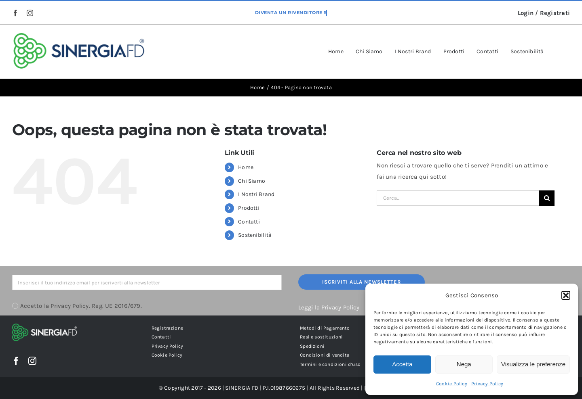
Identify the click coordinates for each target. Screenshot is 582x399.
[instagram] (30, 13)
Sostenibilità (255, 235)
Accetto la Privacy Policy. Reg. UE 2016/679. (81, 305)
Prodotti (248, 208)
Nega (464, 364)
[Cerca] (547, 198)
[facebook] (15, 13)
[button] (566, 295)
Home (245, 167)
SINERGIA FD (241, 387)
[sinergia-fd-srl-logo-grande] (79, 36)
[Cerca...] (458, 198)
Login (526, 13)
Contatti (249, 221)
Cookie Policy (451, 383)
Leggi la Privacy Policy (328, 307)
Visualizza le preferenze (533, 364)
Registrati (555, 13)
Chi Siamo (251, 181)
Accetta (402, 364)
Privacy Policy (487, 383)
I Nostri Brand (256, 194)
